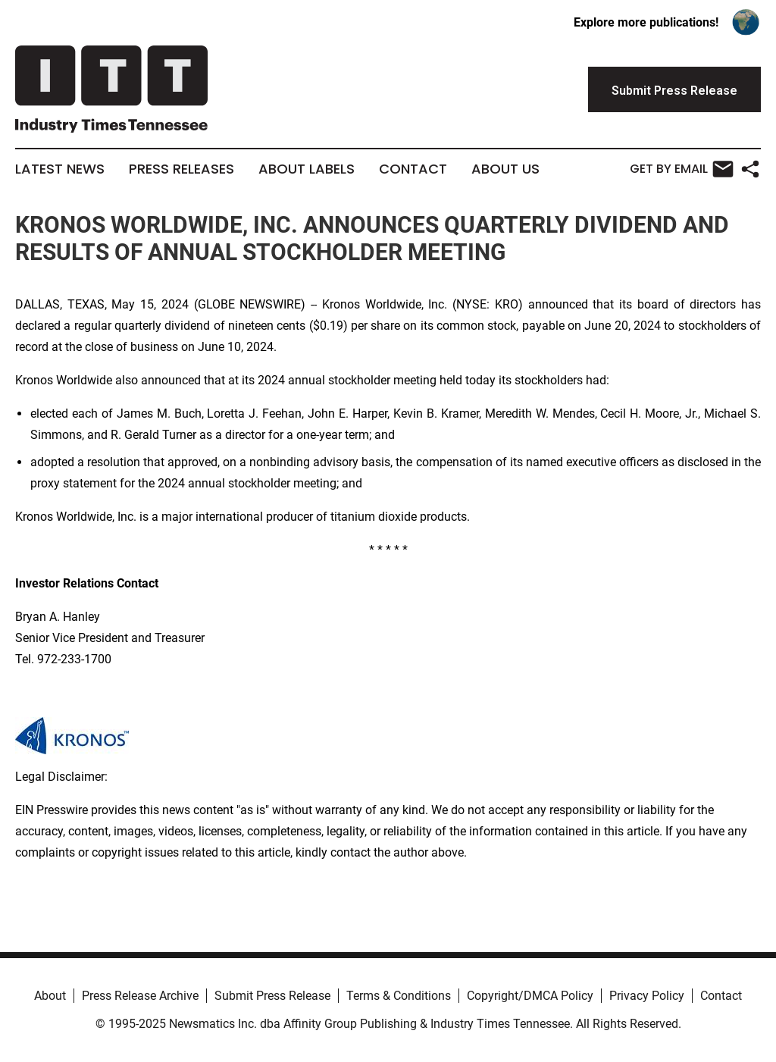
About (50, 995)
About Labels (306, 169)
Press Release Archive (140, 995)
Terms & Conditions (398, 995)
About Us (505, 169)
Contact (413, 169)
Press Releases (181, 169)
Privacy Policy (646, 995)
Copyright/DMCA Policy (530, 995)
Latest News (60, 169)
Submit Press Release (272, 995)
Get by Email (682, 169)
